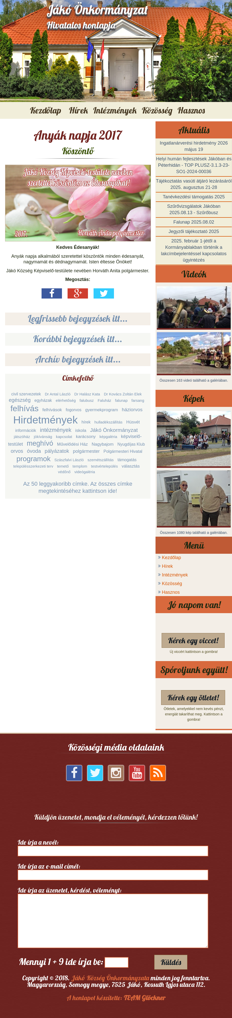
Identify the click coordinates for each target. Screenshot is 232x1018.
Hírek (167, 566)
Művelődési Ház (72, 444)
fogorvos (73, 410)
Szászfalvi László (69, 460)
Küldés (171, 962)
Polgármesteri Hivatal (123, 451)
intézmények (56, 430)
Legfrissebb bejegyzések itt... (78, 318)
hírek (86, 422)
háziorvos (132, 409)
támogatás (127, 460)
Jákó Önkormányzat (114, 430)
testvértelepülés (104, 466)
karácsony (86, 436)
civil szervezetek (26, 394)
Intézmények (175, 574)
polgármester (86, 451)
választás (131, 466)
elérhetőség (66, 400)
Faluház (104, 400)
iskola (80, 430)
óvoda (34, 451)
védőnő (64, 472)
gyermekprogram (101, 409)
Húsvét (133, 422)
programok (33, 459)
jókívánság (43, 436)
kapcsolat (64, 436)
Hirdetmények (45, 420)
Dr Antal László (58, 394)
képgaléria (108, 436)
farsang (138, 400)
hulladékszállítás (108, 422)
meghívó (40, 443)
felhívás (24, 408)
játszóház (22, 436)
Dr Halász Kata (87, 394)
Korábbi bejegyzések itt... (77, 338)
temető (63, 466)
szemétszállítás (100, 460)
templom (80, 466)
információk (25, 430)
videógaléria (84, 472)
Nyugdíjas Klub (131, 444)
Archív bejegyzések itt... (78, 359)
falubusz (87, 400)
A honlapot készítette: (116, 998)
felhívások (52, 409)
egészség (20, 400)
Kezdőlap (45, 110)
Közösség (172, 583)
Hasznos (171, 592)
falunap (121, 400)
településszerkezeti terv (33, 466)
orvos (17, 451)
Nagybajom (102, 444)
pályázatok (57, 451)
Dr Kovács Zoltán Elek (122, 394)
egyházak (43, 400)
